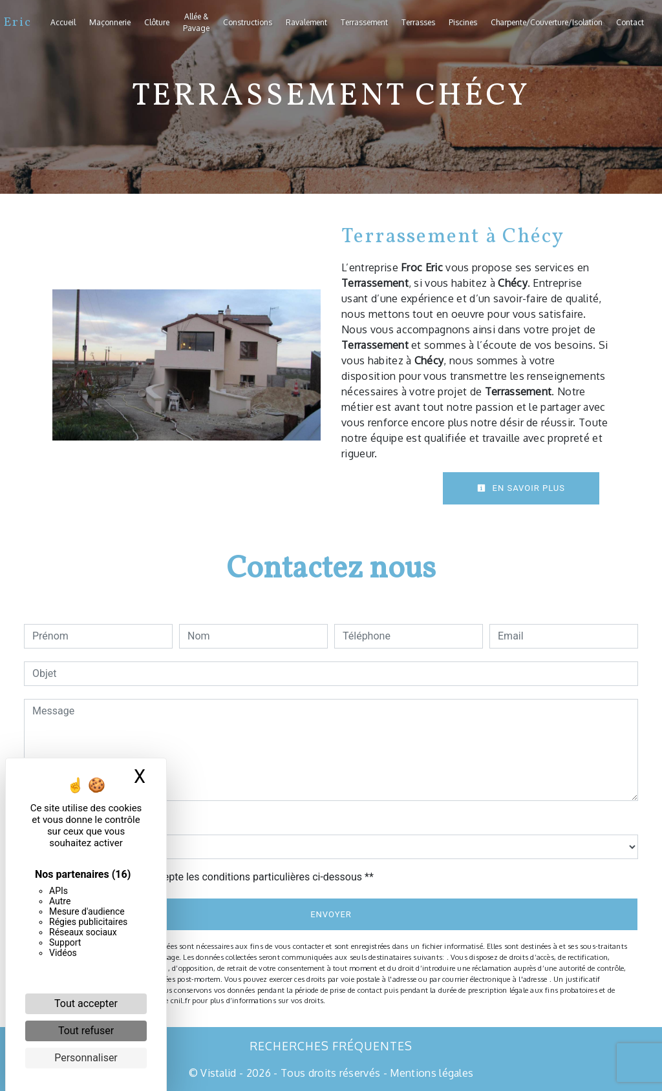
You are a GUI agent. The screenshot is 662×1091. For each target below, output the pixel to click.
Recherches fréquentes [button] (331, 1046)
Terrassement (364, 22)
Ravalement (306, 22)
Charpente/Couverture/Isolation (547, 22)
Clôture (156, 22)
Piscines (463, 22)
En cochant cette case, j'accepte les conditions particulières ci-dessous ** (205, 877)
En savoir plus (521, 488)
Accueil (63, 22)
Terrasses (418, 22)
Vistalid (218, 1072)
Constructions (247, 22)
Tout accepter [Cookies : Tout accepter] (86, 1003)
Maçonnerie (110, 22)
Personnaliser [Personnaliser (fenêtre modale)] (86, 1058)
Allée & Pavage (196, 22)
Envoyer (331, 914)
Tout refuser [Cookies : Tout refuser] (86, 1030)
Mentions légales (430, 1072)
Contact (630, 22)
